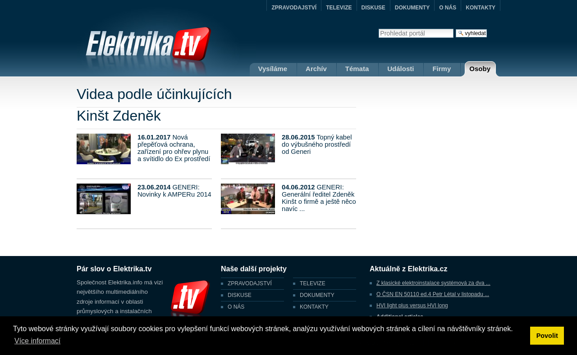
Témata (357, 68)
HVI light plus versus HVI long (412, 305)
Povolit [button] (547, 335)
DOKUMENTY (412, 7)
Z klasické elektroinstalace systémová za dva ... (433, 283)
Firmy (441, 68)
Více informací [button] (37, 341)
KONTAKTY (480, 7)
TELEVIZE (339, 7)
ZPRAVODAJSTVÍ (293, 7)
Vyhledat (378, 28)
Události (400, 68)
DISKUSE (373, 7)
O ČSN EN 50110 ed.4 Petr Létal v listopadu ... (432, 294)
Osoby (479, 68)
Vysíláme (273, 68)
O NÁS (447, 7)
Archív (316, 68)
